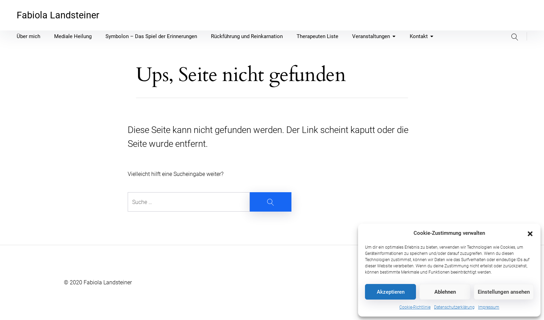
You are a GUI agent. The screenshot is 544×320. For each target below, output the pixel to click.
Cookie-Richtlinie (415, 307)
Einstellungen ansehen (504, 292)
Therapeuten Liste (317, 36)
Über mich (28, 36)
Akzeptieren (391, 292)
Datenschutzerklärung (454, 307)
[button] (530, 233)
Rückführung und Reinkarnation (247, 36)
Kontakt (422, 36)
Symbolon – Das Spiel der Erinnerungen (151, 36)
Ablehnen (445, 292)
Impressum (488, 307)
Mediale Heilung (73, 36)
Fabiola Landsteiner (58, 15)
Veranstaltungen (374, 36)
